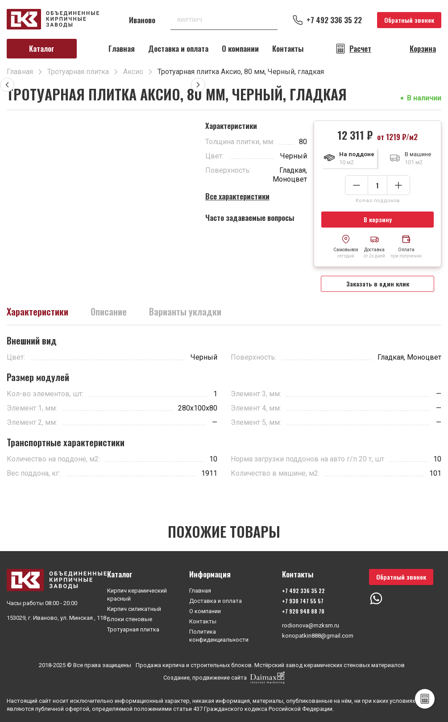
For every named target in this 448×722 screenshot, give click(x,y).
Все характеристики (237, 196)
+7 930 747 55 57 (303, 601)
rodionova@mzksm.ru (310, 625)
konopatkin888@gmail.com (317, 635)
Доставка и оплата (178, 48)
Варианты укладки (185, 311)
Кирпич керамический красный (137, 594)
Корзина (423, 48)
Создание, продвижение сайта (224, 678)
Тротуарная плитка (133, 629)
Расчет (360, 48)
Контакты (287, 48)
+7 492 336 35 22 (334, 20)
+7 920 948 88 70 (303, 611)
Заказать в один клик (377, 283)
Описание (109, 311)
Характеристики (37, 311)
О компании (240, 48)
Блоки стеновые (129, 619)
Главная (121, 48)
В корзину (378, 219)
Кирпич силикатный (134, 609)
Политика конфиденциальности (219, 635)
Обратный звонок (409, 20)
